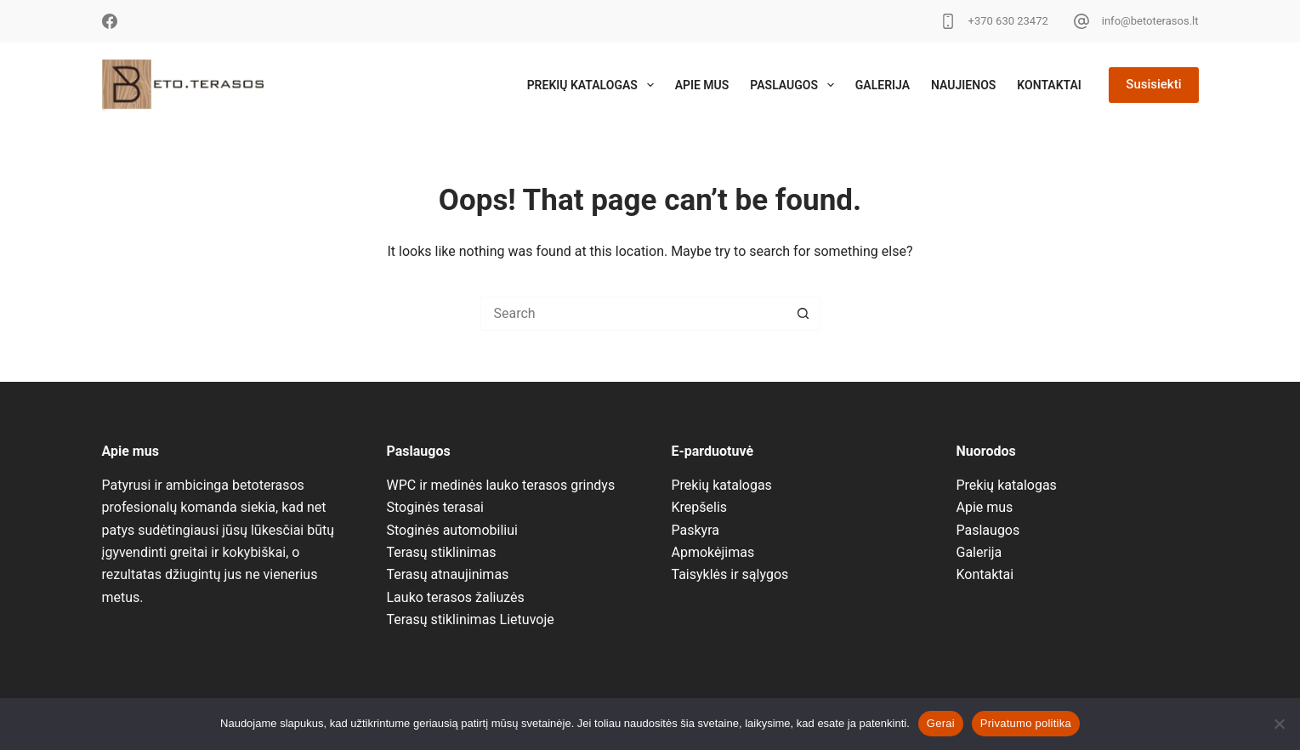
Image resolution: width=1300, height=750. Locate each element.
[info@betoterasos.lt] (1081, 21)
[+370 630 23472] (948, 21)
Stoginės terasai (436, 507)
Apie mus (702, 85)
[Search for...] (633, 314)
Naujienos (963, 85)
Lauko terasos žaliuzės (456, 597)
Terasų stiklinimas (442, 552)
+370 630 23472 (1008, 20)
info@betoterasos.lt (1150, 20)
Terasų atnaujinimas (448, 574)
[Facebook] (109, 21)
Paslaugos (795, 85)
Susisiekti (1153, 84)
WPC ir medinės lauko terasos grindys (501, 485)
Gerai (941, 723)
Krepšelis (700, 507)
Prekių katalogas (594, 85)
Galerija (882, 85)
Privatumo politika (1025, 723)
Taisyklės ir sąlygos (730, 574)
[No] (1278, 723)
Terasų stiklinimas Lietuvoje (470, 619)
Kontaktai (1049, 85)
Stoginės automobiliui (452, 530)
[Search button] (803, 314)
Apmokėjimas (713, 552)
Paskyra (695, 530)
